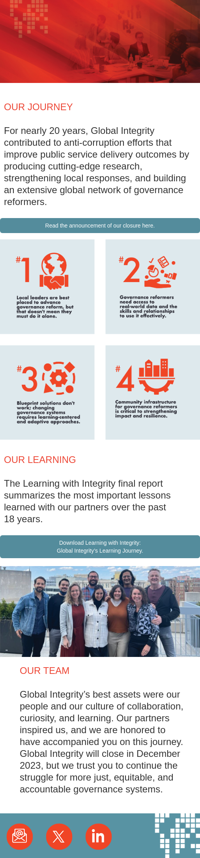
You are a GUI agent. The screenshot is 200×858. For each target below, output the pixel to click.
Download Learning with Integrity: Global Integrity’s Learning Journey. (100, 547)
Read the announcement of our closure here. (100, 225)
